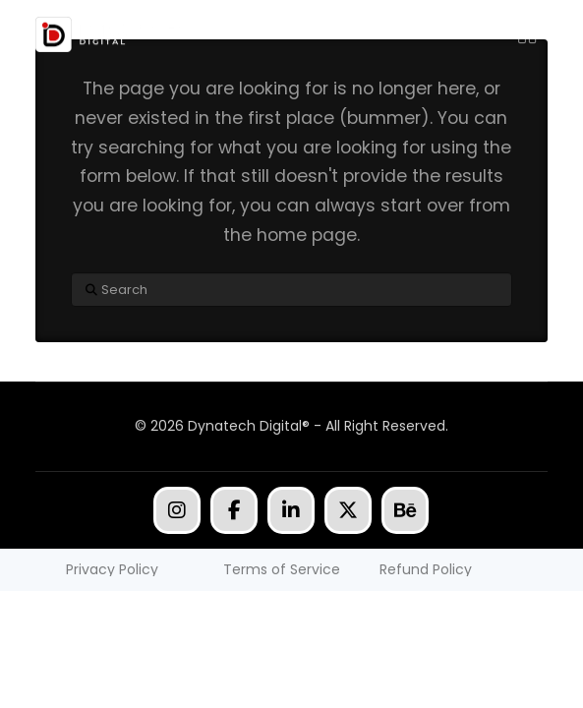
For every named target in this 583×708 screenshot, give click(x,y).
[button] (527, 34)
